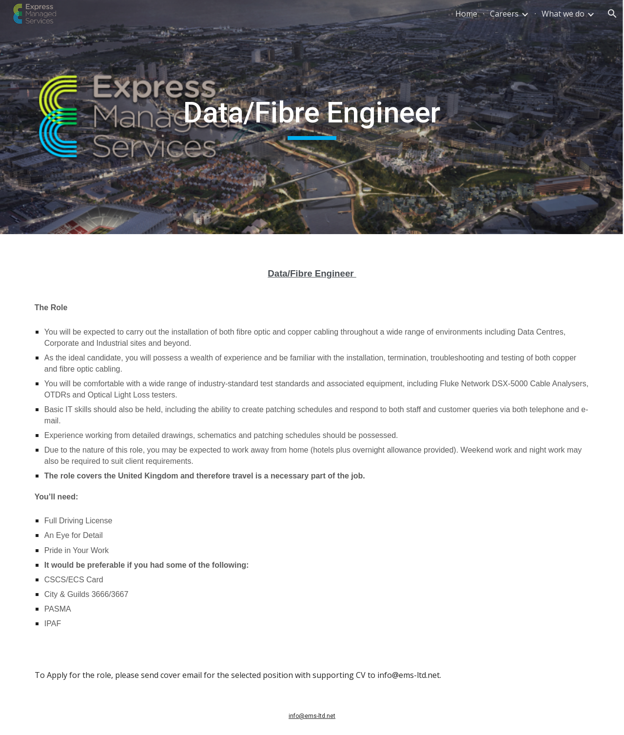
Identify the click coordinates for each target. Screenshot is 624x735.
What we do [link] (563, 13)
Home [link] (466, 13)
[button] (612, 13)
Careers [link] (504, 13)
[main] (312, 117)
